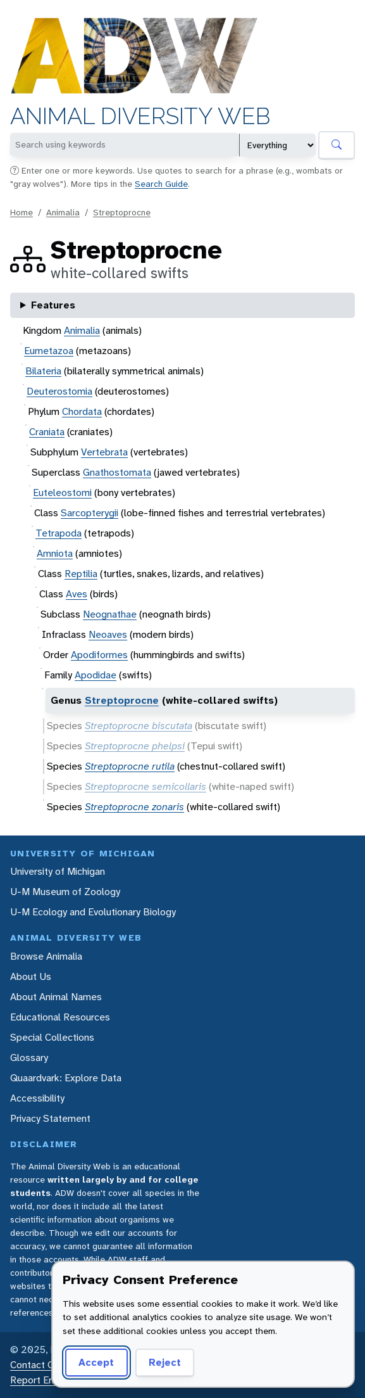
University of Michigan (57, 871)
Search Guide (161, 183)
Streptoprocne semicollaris (145, 786)
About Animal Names (56, 996)
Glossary (29, 1057)
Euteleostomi (62, 492)
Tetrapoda (58, 533)
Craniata (47, 431)
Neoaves (108, 634)
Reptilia (81, 573)
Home (21, 212)
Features (53, 305)
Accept (96, 1362)
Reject (165, 1362)
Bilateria (43, 371)
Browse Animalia (46, 956)
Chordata (82, 411)
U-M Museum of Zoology (65, 891)
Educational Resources (60, 1017)
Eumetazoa (48, 350)
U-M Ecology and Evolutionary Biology (93, 911)
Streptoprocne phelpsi (135, 746)
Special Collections (52, 1037)
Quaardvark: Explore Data (65, 1077)
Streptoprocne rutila (130, 766)
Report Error (37, 1380)
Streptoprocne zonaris (134, 806)
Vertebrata (104, 452)
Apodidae (95, 675)
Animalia (63, 212)
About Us (30, 976)
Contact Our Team (50, 1364)
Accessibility (37, 1098)
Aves (76, 594)
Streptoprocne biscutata (138, 725)
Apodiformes (99, 654)
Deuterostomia (59, 391)
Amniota (55, 553)
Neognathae (110, 614)
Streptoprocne (122, 212)
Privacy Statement (50, 1118)
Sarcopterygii (89, 512)
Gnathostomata (117, 472)
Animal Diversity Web (140, 116)
